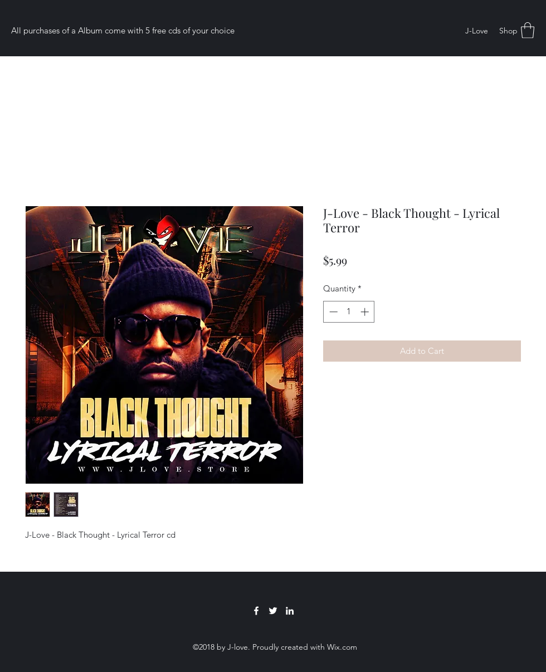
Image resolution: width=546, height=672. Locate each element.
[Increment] (365, 311)
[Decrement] (332, 311)
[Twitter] (273, 610)
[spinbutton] (349, 311)
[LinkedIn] (289, 610)
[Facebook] (256, 610)
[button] (527, 30)
